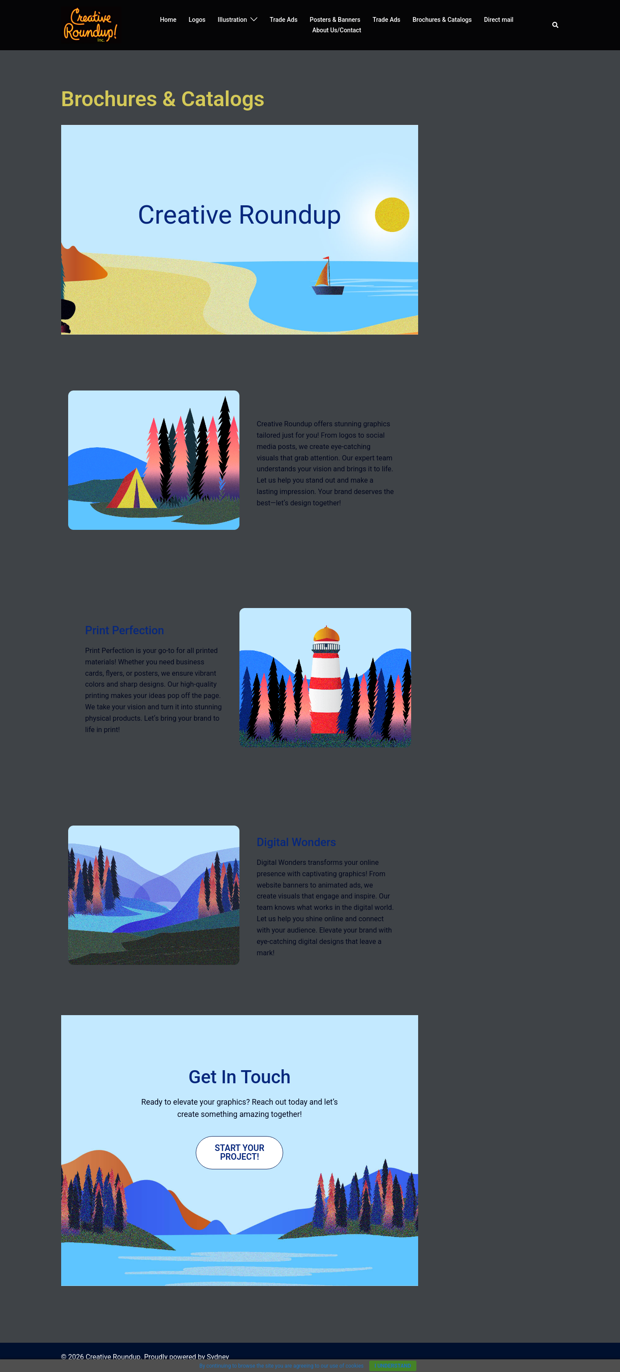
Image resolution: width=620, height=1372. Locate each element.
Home (168, 19)
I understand (392, 1366)
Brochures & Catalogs (441, 19)
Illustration (232, 19)
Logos (197, 19)
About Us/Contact (336, 30)
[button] (555, 24)
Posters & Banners (335, 19)
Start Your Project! (239, 1152)
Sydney (218, 1357)
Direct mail (498, 19)
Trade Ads (284, 19)
